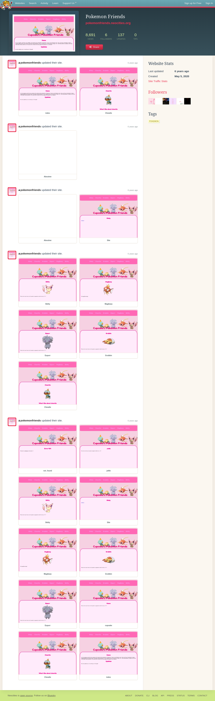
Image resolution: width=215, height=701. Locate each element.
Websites (20, 3)
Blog (155, 695)
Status (181, 695)
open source (26, 695)
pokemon (154, 121)
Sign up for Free (192, 3)
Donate (139, 695)
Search (32, 3)
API (162, 695)
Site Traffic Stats (157, 81)
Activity (44, 3)
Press (170, 695)
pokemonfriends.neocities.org (108, 23)
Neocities (12, 695)
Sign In (209, 3)
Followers (157, 92)
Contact (202, 695)
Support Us (69, 3)
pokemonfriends (30, 62)
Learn (55, 3)
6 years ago (133, 63)
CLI (148, 695)
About (128, 695)
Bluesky (51, 695)
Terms (191, 695)
